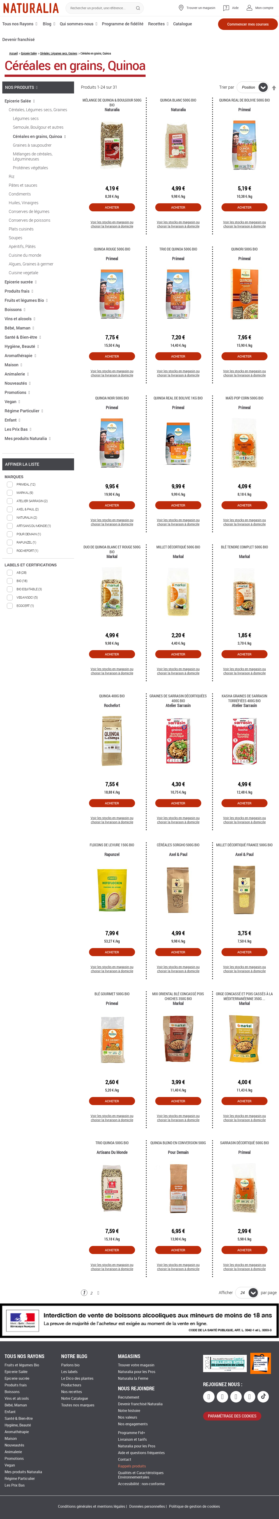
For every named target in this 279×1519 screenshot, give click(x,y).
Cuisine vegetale (23, 272)
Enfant (12, 420)
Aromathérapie (20, 355)
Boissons (15, 309)
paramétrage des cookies (232, 1416)
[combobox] (105, 8)
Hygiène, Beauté (22, 346)
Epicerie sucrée (21, 282)
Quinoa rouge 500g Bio (112, 249)
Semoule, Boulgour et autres (38, 127)
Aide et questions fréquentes (141, 1453)
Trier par (226, 87)
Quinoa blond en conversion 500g (178, 1142)
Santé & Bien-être (23, 337)
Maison (13, 364)
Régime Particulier (24, 410)
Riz (11, 176)
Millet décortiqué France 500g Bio (244, 844)
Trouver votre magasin (136, 1365)
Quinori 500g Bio (244, 249)
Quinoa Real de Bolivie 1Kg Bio (178, 398)
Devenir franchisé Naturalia (140, 1404)
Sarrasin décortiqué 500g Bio (244, 1142)
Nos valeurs (127, 1417)
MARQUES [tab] (14, 477)
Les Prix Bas (18, 429)
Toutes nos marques (77, 1405)
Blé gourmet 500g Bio (112, 993)
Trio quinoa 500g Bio (112, 1142)
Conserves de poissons (29, 220)
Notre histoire (129, 1410)
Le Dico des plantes (77, 1378)
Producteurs (71, 1385)
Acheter (112, 207)
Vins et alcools (20, 318)
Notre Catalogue (74, 1398)
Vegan (12, 401)
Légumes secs (26, 118)
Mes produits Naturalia (28, 438)
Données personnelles (147, 1506)
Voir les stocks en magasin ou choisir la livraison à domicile (112, 224)
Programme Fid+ (131, 1433)
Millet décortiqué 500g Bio (178, 546)
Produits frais (19, 291)
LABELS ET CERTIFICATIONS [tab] (31, 565)
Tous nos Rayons (17, 23)
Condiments (20, 194)
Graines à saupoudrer (32, 145)
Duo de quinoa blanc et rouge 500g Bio (112, 549)
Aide (235, 8)
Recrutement (128, 1397)
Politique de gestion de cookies (194, 1506)
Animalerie (17, 374)
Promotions (17, 392)
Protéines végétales (30, 167)
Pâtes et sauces (23, 185)
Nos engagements (133, 1424)
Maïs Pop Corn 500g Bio (244, 398)
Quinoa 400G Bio (112, 695)
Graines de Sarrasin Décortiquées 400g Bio (178, 698)
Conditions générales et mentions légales (91, 1506)
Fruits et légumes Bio (26, 300)
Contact (124, 1459)
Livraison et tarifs (132, 1439)
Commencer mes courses (248, 24)
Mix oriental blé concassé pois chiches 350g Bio (178, 996)
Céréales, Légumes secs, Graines (58, 53)
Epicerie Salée (29, 53)
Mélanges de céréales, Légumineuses (32, 156)
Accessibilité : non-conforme (141, 1484)
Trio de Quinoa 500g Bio (178, 249)
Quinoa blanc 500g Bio (178, 100)
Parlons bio (70, 1365)
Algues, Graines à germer (31, 264)
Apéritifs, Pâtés (22, 246)
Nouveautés (18, 383)
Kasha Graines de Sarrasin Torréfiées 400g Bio (244, 698)
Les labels (69, 1372)
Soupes (15, 237)
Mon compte (264, 8)
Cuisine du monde (25, 255)
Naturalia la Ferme (133, 1378)
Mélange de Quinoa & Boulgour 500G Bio (112, 102)
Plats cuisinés (21, 229)
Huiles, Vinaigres (23, 202)
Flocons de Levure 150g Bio (112, 844)
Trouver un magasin (201, 8)
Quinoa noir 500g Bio (112, 398)
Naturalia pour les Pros (136, 1372)
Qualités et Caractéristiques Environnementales (141, 1475)
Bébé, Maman (19, 328)
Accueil (13, 53)
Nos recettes (71, 1392)
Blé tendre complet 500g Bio (244, 546)
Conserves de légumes (29, 211)
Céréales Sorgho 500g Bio (178, 844)
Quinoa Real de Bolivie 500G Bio (244, 100)
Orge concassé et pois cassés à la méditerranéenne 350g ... (244, 996)
